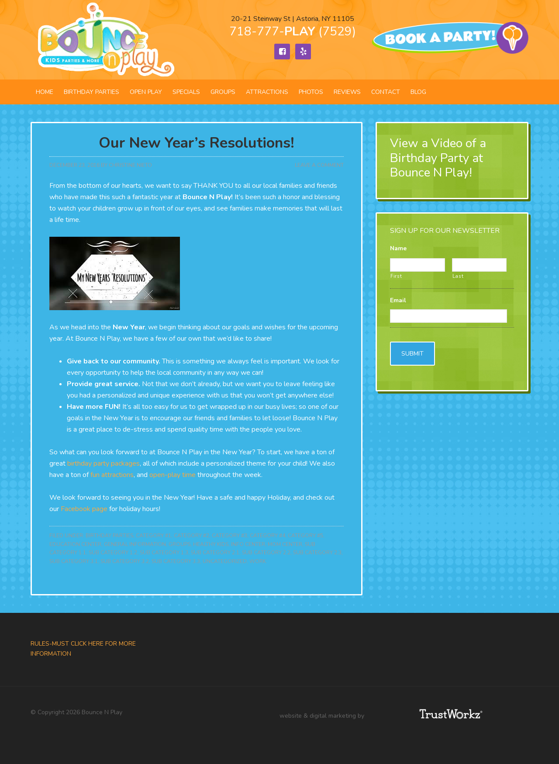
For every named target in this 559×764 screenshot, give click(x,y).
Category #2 (191, 535)
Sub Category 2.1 (215, 552)
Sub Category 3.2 (124, 561)
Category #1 (153, 535)
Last (458, 276)
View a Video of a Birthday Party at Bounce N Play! (438, 158)
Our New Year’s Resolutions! (196, 143)
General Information (135, 544)
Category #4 (267, 535)
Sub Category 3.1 (73, 561)
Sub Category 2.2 (266, 552)
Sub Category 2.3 (317, 552)
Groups (179, 544)
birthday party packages (103, 463)
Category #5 (305, 535)
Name (398, 248)
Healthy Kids (210, 544)
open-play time (172, 475)
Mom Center (285, 544)
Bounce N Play (105, 40)
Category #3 (229, 535)
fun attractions (112, 475)
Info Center (248, 544)
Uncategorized (225, 561)
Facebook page (84, 509)
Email (398, 300)
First (396, 276)
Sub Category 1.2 (113, 552)
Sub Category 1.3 (164, 552)
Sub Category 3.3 (176, 561)
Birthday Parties (109, 535)
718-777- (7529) (292, 31)
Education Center (75, 544)
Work (257, 561)
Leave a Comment (319, 165)
